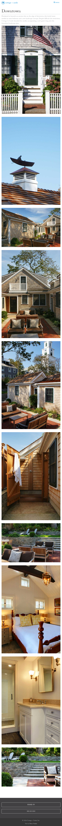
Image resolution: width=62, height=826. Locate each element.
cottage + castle (11, 3)
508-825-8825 (31, 811)
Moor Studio (33, 824)
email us (31, 805)
